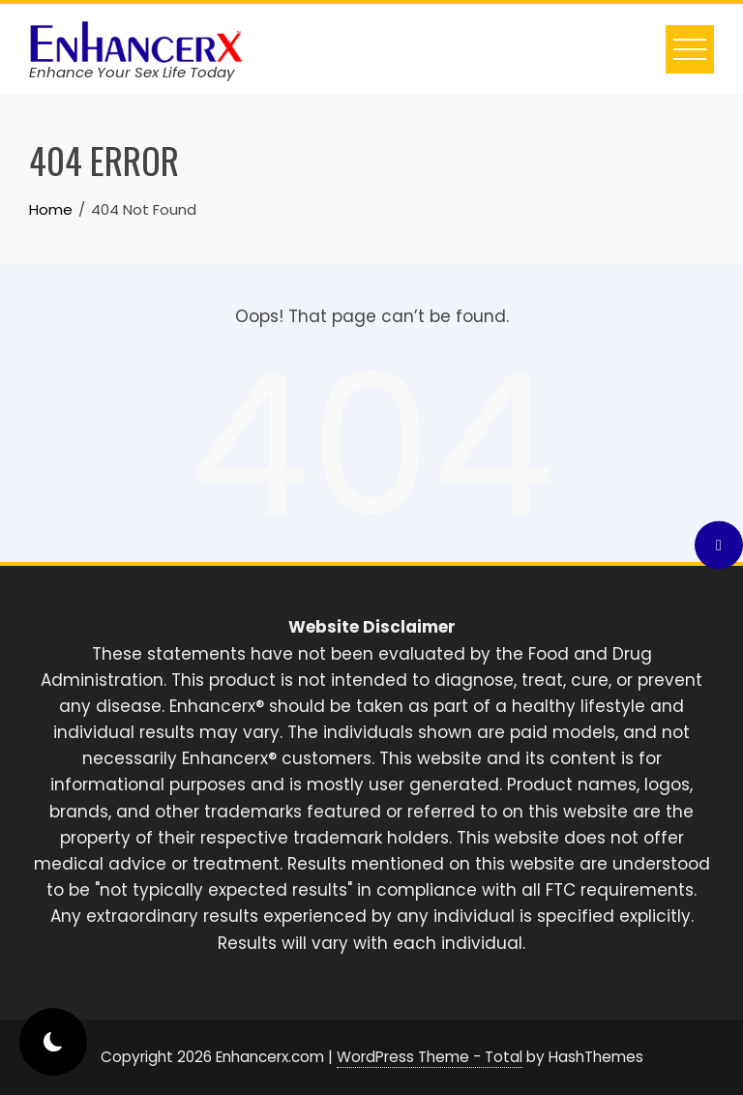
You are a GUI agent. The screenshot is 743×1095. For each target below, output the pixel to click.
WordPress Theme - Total (429, 1057)
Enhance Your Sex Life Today (131, 72)
